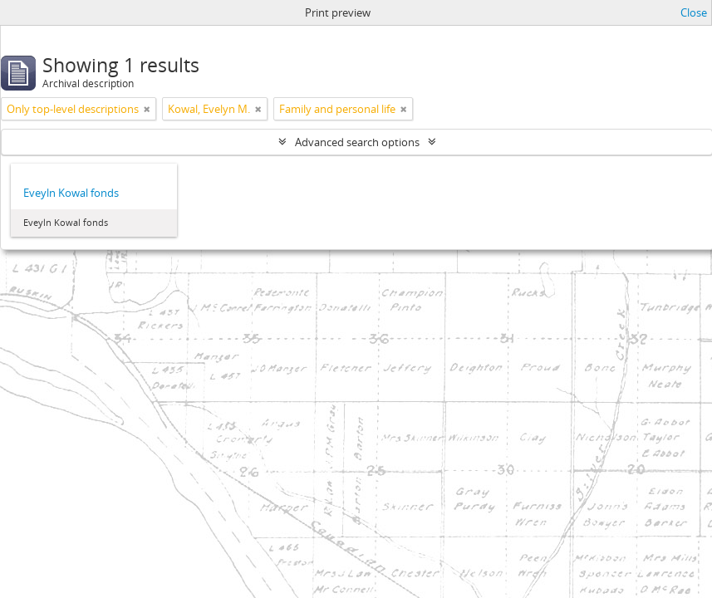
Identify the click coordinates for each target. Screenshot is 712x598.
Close (693, 12)
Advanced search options (357, 142)
